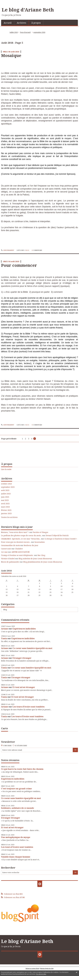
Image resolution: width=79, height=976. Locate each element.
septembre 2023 (8, 487)
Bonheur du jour (31, 545)
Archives (21, 22)
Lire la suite (6, 469)
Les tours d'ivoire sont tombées (28, 706)
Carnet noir (6, 548)
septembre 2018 (39, 32)
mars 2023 (5, 507)
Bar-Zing (41, 555)
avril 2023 (5, 503)
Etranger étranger (21, 658)
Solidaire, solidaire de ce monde (17, 808)
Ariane (4, 628)
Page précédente (9, 438)
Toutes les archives (9, 517)
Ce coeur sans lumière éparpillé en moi (32, 648)
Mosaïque (11, 55)
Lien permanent (7, 250)
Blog (5, 609)
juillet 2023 (6, 494)
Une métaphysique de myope (15, 837)
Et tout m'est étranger (23, 687)
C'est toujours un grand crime (16, 788)
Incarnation (40, 542)
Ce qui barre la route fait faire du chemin (22, 769)
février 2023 (6, 510)
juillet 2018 (14, 32)
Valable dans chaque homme (15, 856)
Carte (4, 728)
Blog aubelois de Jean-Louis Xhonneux (35, 558)
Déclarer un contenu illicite (32, 968)
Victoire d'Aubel (8, 558)
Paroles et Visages (40, 532)
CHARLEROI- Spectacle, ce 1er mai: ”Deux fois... (21, 539)
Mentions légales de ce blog (47, 968)
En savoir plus (41, 974)
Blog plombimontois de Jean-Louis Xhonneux (42, 562)
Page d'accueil (25, 32)
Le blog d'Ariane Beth (28, 9)
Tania (4, 638)
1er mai (4, 552)
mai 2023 (5, 500)
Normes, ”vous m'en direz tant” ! (15, 532)
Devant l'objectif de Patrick (57, 535)
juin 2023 (5, 497)
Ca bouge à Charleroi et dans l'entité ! (60, 539)
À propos (36, 22)
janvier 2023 (6, 513)
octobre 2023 (6, 484)
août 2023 (5, 490)
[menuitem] (7, 22)
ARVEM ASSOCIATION (21, 552)
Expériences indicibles (24, 628)
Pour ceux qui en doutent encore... (16, 542)
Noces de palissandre (10, 562)
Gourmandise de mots (10, 545)
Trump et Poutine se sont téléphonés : (17, 555)
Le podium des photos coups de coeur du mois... (21, 535)
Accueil (8, 22)
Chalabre (19, 548)
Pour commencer (19, 265)
